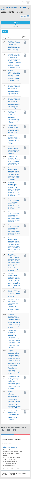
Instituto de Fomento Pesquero (9, 459)
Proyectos (15, 22)
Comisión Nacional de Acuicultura (10, 467)
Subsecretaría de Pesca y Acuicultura (11, 453)
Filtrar (5, 31)
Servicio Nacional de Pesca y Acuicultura (12, 457)
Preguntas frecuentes (7, 439)
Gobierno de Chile (7, 449)
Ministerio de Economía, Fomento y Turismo (12, 451)
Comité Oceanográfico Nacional (10, 461)
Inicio (2, 7)
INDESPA (5, 455)
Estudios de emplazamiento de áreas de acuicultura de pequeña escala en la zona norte (14, 150)
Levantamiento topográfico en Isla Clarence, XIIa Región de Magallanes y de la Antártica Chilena (13, 129)
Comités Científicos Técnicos (9, 463)
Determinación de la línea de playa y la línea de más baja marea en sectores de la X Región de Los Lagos (14, 293)
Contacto (19, 436)
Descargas (18, 439)
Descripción (15, 26)
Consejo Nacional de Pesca (9, 465)
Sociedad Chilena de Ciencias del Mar (11, 468)
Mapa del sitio (10, 436)
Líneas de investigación (11, 7)
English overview (6, 443)
